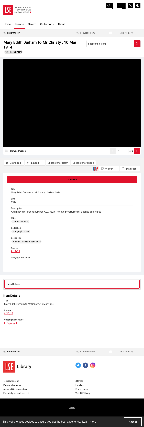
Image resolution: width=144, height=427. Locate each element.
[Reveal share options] (120, 6)
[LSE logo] (17, 10)
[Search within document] (137, 43)
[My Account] (129, 6)
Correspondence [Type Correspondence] (20, 223)
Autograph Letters (13, 52)
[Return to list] (21, 33)
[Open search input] (112, 6)
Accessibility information (15, 390)
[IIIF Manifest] (130, 68)
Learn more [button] (89, 421)
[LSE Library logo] (17, 368)
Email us (79, 386)
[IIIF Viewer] (109, 68)
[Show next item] (137, 167)
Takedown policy (11, 382)
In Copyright (10, 324)
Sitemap (79, 382)
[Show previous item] (113, 167)
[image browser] (16, 167)
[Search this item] (110, 43)
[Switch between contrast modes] (137, 6)
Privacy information (12, 386)
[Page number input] (122, 167)
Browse (19, 24)
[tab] (72, 181)
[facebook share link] (85, 366)
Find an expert (81, 390)
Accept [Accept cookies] (133, 421)
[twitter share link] (78, 366)
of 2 (131, 167)
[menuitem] (72, 409)
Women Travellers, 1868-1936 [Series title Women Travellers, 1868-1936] (27, 243)
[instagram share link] (92, 366)
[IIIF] (95, 68)
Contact (72, 409)
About (61, 24)
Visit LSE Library (82, 394)
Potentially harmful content (16, 394)
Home (7, 24)
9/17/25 (15, 253)
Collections (47, 24)
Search (32, 24)
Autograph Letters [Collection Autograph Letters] (21, 233)
